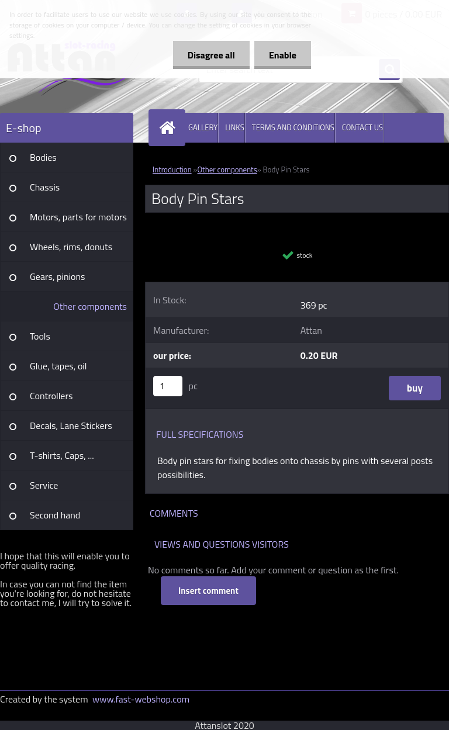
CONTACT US (362, 127)
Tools (40, 336)
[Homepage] (169, 128)
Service (44, 485)
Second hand (55, 515)
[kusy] (167, 386)
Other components (90, 306)
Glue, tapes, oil (58, 366)
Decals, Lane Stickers (71, 425)
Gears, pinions (57, 276)
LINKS (234, 127)
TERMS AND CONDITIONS (293, 127)
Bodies (43, 157)
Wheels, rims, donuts (71, 247)
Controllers (51, 396)
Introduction (172, 169)
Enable (282, 55)
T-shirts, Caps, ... (62, 455)
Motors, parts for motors (78, 217)
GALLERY (202, 127)
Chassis (45, 187)
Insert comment (208, 590)
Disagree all (211, 55)
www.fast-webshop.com (140, 699)
